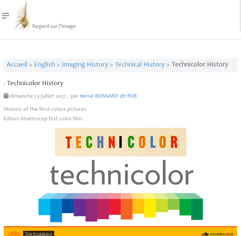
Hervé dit (108, 96)
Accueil (17, 65)
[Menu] (6, 15)
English (44, 65)
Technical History (140, 65)
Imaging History (85, 65)
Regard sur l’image (44, 15)
